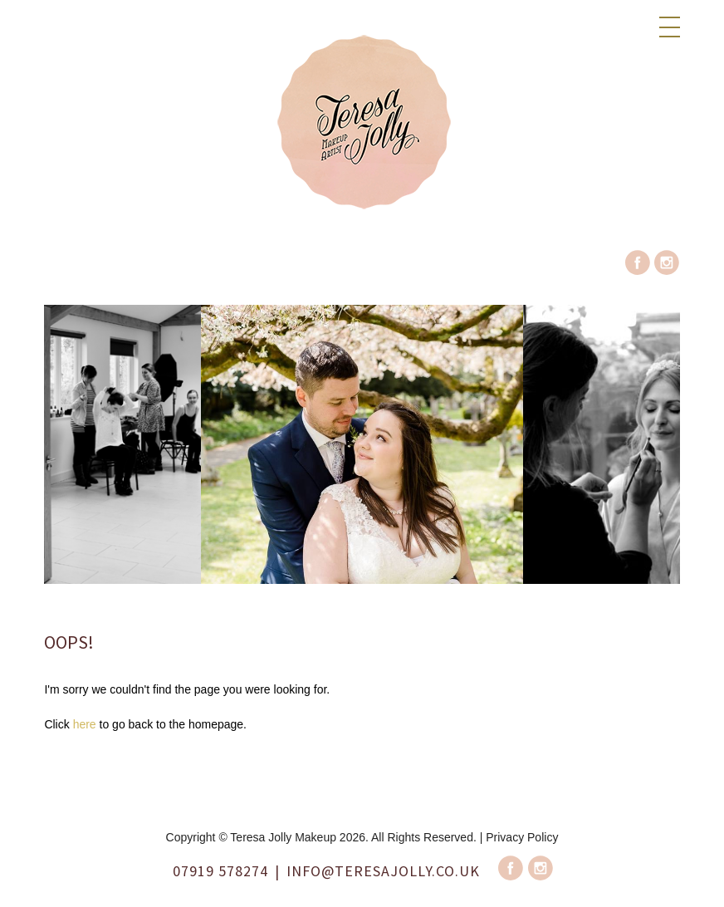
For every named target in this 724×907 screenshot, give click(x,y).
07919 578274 (220, 870)
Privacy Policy (522, 837)
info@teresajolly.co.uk (383, 870)
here (84, 724)
